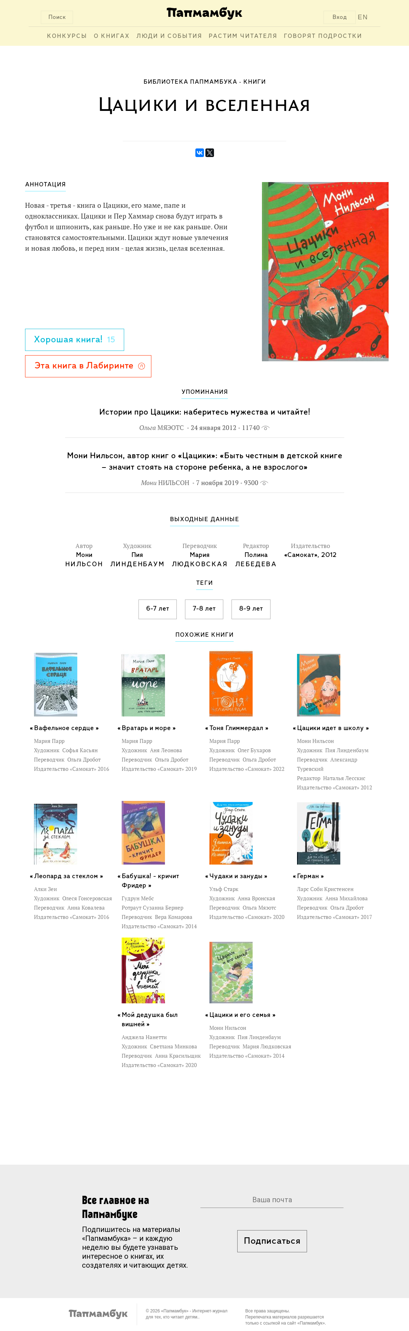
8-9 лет (251, 608)
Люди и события (169, 36)
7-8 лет (204, 608)
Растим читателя (243, 36)
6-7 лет (157, 608)
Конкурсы (67, 36)
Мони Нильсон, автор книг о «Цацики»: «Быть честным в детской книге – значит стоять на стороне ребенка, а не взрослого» (204, 461)
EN (363, 17)
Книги (254, 82)
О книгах (112, 36)
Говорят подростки (323, 36)
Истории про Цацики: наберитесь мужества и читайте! (204, 412)
